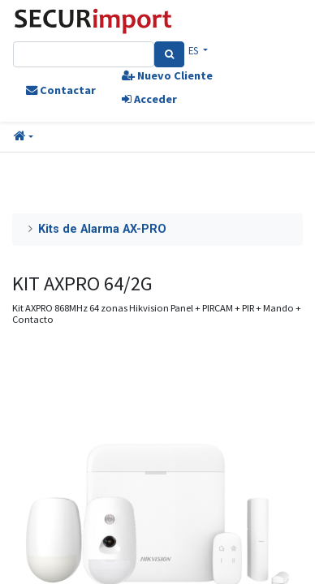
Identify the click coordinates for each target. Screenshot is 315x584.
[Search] (169, 54)
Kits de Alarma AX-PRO (102, 229)
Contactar (61, 90)
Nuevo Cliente (167, 75)
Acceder (149, 99)
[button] (23, 137)
